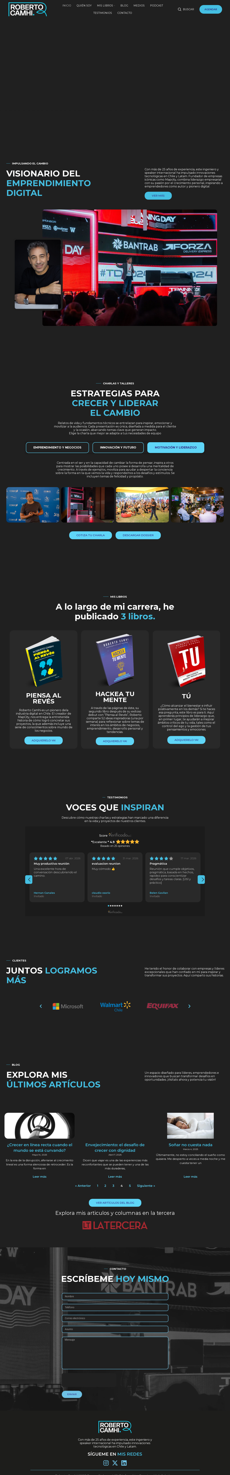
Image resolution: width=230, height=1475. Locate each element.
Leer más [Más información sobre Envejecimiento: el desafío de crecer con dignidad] (115, 1172)
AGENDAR (210, 9)
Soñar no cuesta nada (178, 1146)
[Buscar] (186, 9)
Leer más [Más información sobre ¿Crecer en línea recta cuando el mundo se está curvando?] (51, 1172)
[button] (108, 905)
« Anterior (87, 1180)
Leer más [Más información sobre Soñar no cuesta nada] (179, 1172)
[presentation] (28, 879)
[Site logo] (27, 9)
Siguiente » (141, 1180)
